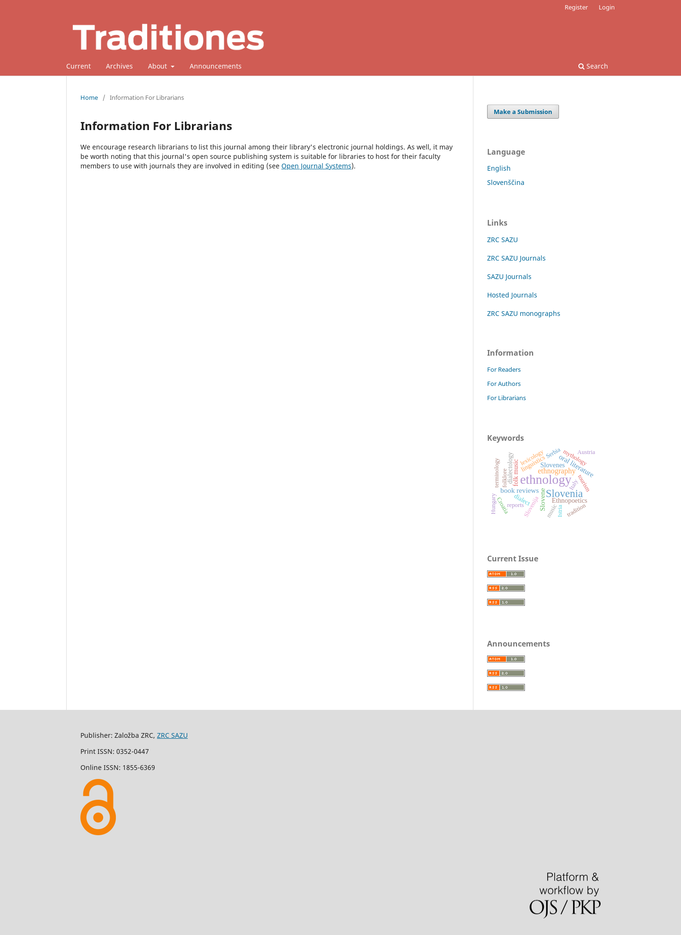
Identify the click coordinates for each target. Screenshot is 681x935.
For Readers (504, 369)
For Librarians (506, 397)
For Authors (504, 383)
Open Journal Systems (316, 165)
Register (576, 7)
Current (78, 65)
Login (607, 7)
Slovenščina (505, 182)
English (499, 168)
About (158, 65)
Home (89, 97)
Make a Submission (523, 111)
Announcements (216, 65)
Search (593, 65)
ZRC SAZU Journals (516, 257)
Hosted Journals (512, 294)
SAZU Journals (509, 276)
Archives (119, 65)
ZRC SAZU (502, 239)
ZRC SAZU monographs (523, 313)
